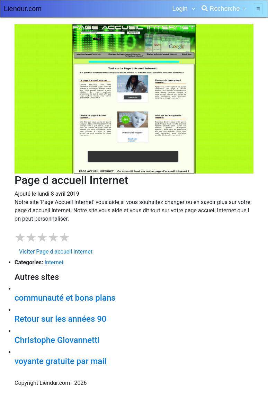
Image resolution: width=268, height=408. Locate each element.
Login (180, 8)
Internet (54, 262)
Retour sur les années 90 (61, 319)
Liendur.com (23, 8)
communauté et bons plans (65, 298)
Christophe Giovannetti (57, 340)
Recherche (221, 8)
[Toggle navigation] (258, 8)
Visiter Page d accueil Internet (55, 251)
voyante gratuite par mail (61, 361)
